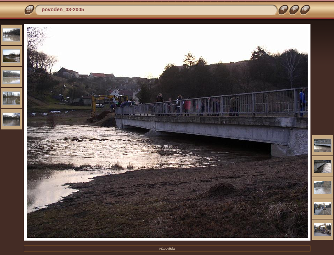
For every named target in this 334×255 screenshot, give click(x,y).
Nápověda (167, 248)
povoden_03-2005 (63, 9)
